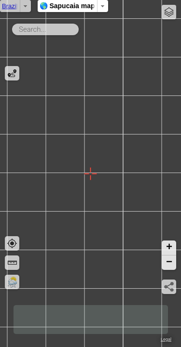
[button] (169, 247)
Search (80, 27)
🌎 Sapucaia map (99, 6)
